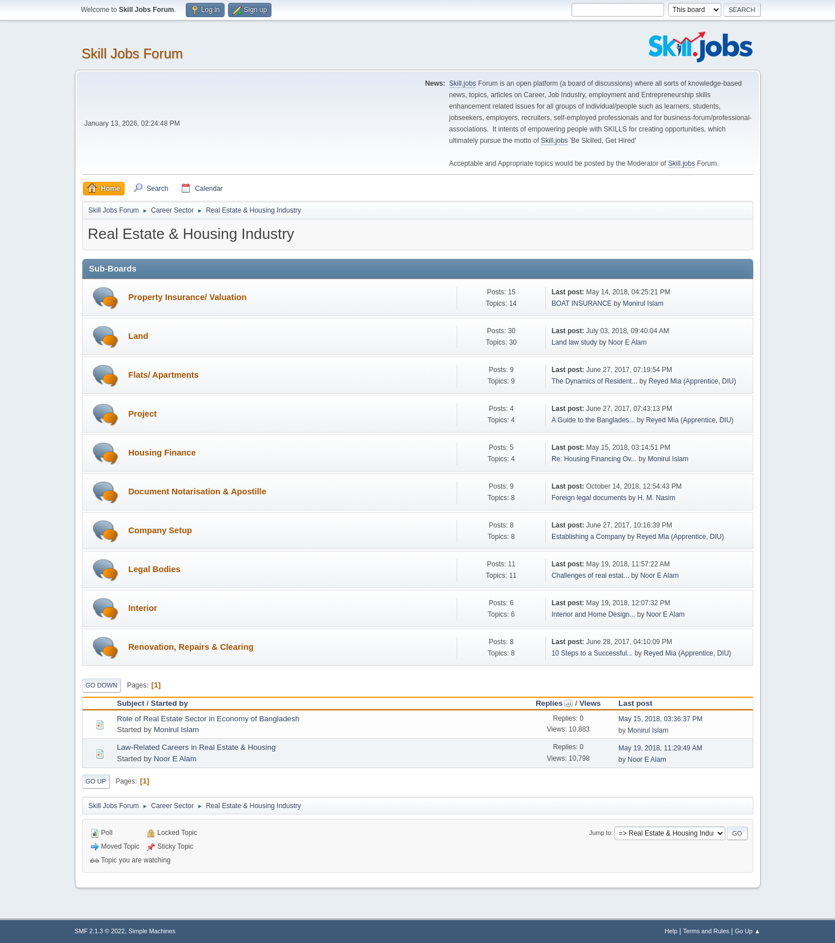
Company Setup (161, 530)
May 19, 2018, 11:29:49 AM (660, 748)
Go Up (96, 781)
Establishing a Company (588, 537)
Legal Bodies (155, 569)
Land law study (574, 342)
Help (671, 931)
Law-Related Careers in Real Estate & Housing (196, 747)
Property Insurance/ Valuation (188, 297)
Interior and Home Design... (594, 614)
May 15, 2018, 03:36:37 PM (660, 719)
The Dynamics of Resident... (595, 381)
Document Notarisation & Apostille (197, 491)
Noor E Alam (627, 342)
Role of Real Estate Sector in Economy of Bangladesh (208, 718)
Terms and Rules (706, 931)
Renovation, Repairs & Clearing (191, 647)
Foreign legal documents (589, 498)
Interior (143, 608)
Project (143, 413)
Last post (635, 703)
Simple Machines (152, 931)
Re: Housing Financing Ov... (594, 459)
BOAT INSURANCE (582, 303)
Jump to (600, 832)
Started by (169, 703)
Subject (131, 703)
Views (590, 703)
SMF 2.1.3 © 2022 (100, 931)
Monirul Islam (643, 303)
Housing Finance (162, 452)
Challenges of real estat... (590, 576)
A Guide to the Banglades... (593, 420)
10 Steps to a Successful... (592, 653)
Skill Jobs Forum (132, 53)
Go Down (102, 685)
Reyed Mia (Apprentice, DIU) (692, 381)
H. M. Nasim (656, 498)
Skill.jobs (462, 83)
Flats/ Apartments (164, 374)
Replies (554, 703)
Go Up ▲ (748, 931)
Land (139, 336)
